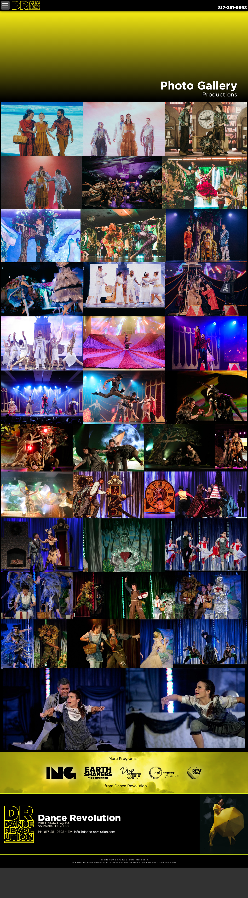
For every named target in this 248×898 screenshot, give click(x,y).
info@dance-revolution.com (94, 832)
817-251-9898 (232, 8)
